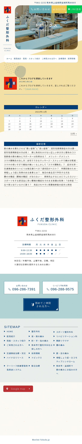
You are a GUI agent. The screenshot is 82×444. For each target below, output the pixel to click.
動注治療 (35, 365)
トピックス (36, 357)
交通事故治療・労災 (16, 353)
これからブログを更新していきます (36, 78)
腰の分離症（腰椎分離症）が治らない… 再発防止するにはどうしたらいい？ (41, 176)
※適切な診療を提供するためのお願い (32, 264)
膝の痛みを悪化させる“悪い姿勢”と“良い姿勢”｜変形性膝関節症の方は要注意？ (42, 148)
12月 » (73, 133)
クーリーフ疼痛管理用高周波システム (17, 367)
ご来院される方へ (15, 345)
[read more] (31, 88)
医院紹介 (11, 336)
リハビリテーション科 (66, 336)
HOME (10, 331)
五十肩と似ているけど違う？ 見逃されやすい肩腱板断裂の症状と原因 (38, 184)
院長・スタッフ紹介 (16, 340)
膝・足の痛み (62, 353)
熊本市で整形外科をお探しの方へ (42, 347)
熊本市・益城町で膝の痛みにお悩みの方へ (66, 369)
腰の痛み (60, 345)
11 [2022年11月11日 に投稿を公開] (52, 121)
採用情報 (35, 353)
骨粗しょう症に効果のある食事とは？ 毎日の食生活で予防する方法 (37, 172)
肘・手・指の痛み (39, 340)
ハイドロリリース (15, 357)
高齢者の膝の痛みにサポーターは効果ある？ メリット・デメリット (37, 156)
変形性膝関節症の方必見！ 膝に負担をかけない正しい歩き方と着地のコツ (40, 152)
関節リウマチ (62, 340)
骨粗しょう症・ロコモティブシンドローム (66, 359)
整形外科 (35, 331)
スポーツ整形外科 (64, 332)
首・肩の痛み (37, 336)
